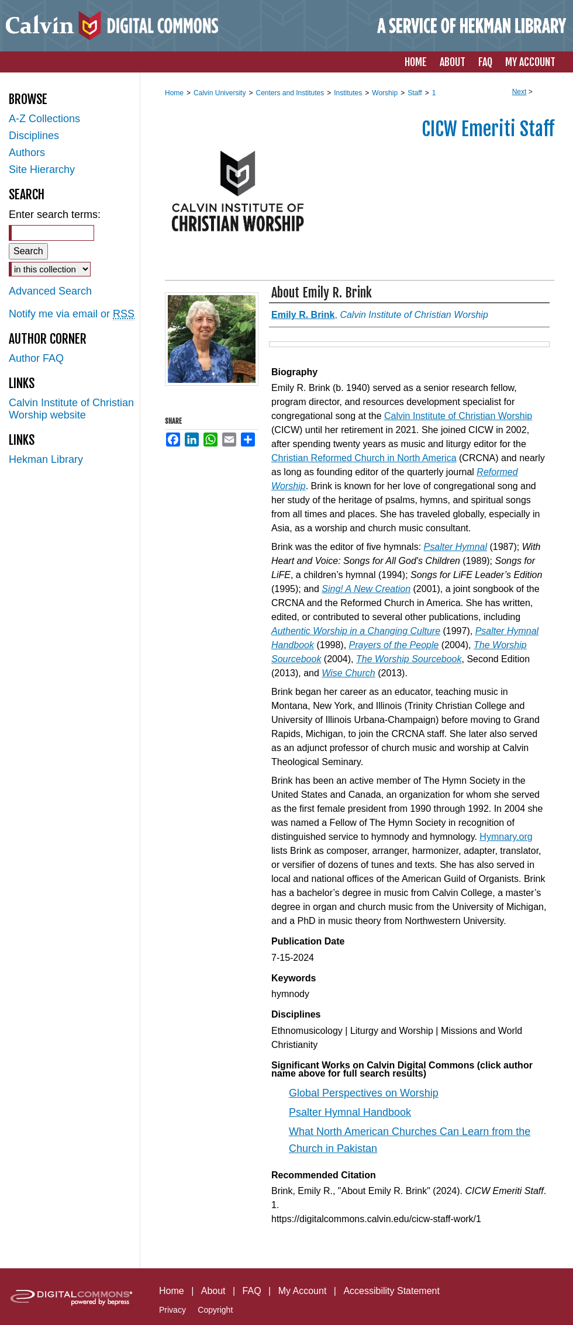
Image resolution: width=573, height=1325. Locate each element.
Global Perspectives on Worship (364, 1093)
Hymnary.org (505, 837)
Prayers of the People (394, 645)
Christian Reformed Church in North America (364, 458)
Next (519, 92)
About (213, 1291)
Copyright (215, 1309)
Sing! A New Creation (366, 589)
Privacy (172, 1309)
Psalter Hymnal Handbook (350, 1112)
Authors (27, 152)
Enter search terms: (55, 214)
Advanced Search (50, 291)
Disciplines (34, 135)
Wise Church (348, 673)
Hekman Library (46, 459)
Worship (385, 93)
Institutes (348, 93)
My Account (302, 1291)
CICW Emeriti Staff (488, 129)
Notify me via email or (71, 314)
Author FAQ (36, 358)
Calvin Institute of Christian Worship (458, 416)
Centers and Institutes (290, 93)
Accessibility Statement (391, 1291)
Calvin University (220, 93)
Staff (415, 93)
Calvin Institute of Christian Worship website (71, 409)
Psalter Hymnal (455, 547)
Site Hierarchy (42, 169)
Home (174, 93)
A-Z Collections (44, 118)
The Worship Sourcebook (409, 659)
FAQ (252, 1291)
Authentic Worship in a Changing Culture (355, 631)
